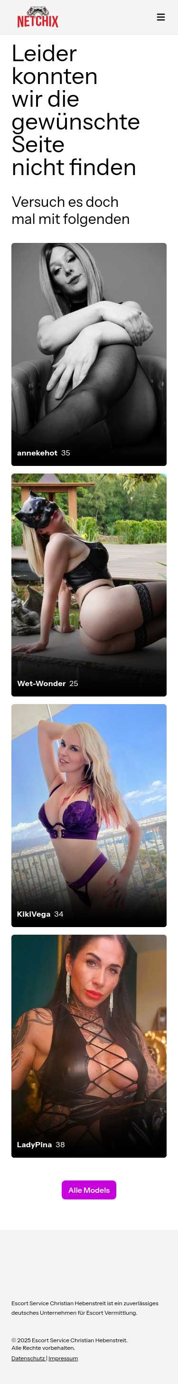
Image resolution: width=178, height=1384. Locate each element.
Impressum (63, 1358)
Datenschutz (28, 1358)
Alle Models (89, 1190)
